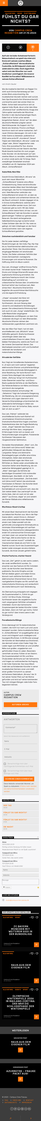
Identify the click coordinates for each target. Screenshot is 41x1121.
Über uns (17, 1100)
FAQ (6, 1100)
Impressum (26, 1103)
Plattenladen (30, 13)
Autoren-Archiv (20, 705)
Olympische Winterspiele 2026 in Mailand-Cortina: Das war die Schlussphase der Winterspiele (20, 1002)
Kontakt (30, 1100)
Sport (17, 917)
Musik (19, 13)
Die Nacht (8, 827)
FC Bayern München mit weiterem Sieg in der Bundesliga (20, 930)
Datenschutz (11, 1103)
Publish (7, 887)
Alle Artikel (10, 13)
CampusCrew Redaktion (12, 943)
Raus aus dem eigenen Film (21, 966)
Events (18, 989)
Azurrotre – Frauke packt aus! (21, 1072)
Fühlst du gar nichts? (15, 813)
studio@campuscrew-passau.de (17, 900)
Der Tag (7, 805)
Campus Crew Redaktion (18, 31)
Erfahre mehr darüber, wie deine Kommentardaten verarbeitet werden (20, 788)
